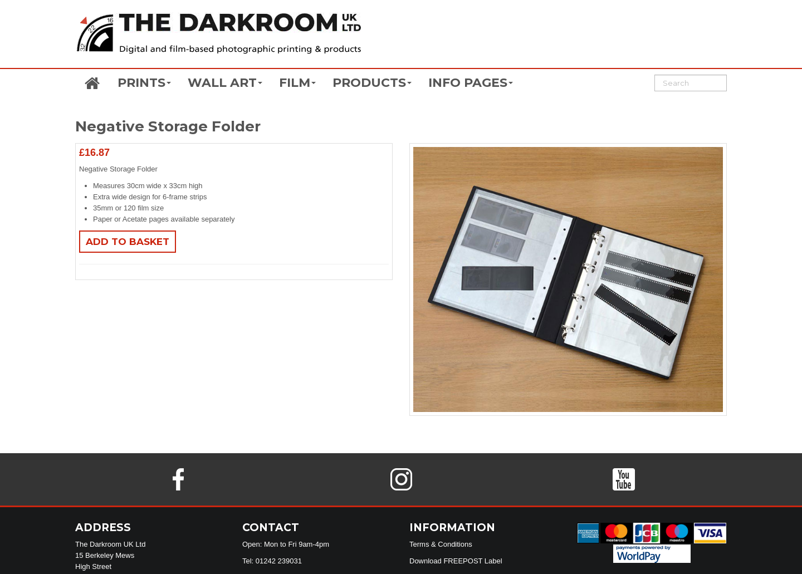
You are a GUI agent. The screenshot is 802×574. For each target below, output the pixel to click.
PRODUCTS (372, 82)
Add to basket (127, 241)
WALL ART (225, 82)
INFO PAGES (470, 82)
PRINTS (144, 82)
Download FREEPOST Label (455, 561)
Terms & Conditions (440, 544)
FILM (297, 82)
